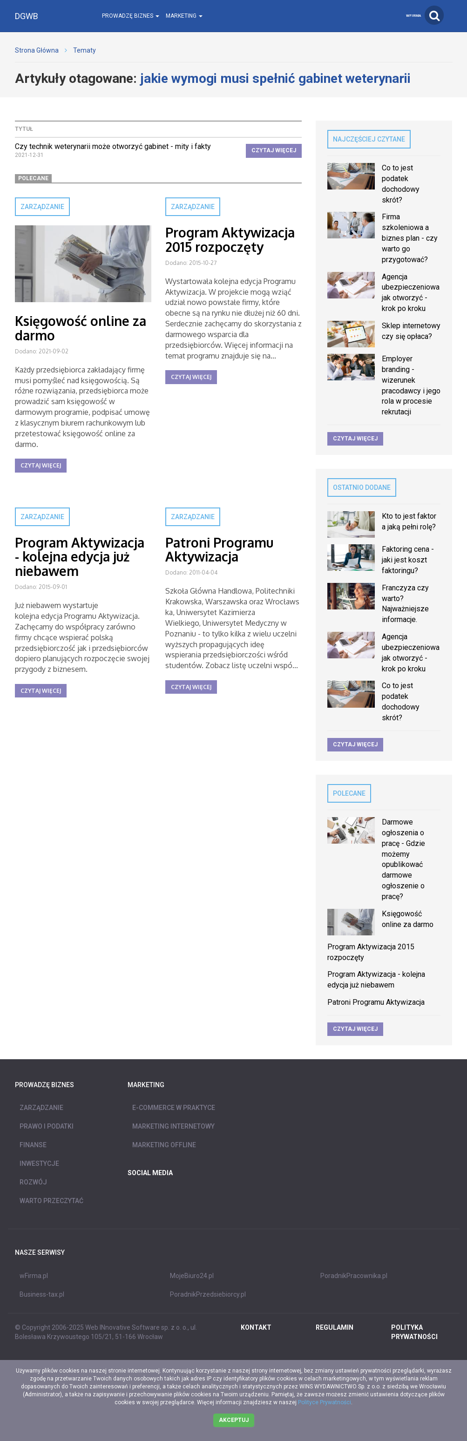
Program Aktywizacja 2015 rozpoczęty (230, 239)
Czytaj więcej (273, 150)
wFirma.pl (34, 1275)
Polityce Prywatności (324, 1402)
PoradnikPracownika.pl (353, 1275)
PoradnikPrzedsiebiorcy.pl (208, 1294)
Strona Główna (37, 50)
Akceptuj (234, 1420)
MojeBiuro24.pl (192, 1275)
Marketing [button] (184, 16)
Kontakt (256, 1327)
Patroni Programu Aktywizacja (219, 549)
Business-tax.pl (42, 1294)
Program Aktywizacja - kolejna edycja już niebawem (79, 557)
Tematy (84, 50)
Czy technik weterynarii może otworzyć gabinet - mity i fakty (113, 146)
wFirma (413, 16)
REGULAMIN (334, 1327)
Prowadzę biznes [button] (130, 16)
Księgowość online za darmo (80, 328)
